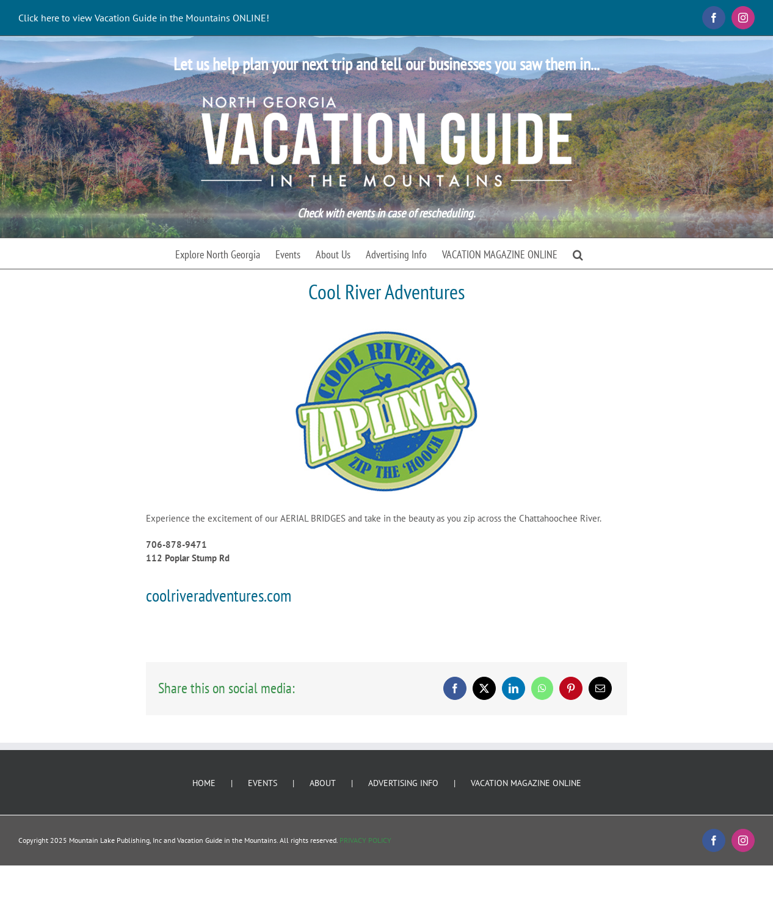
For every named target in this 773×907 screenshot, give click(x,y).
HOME (204, 783)
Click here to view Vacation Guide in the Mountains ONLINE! (143, 18)
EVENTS (262, 783)
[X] (484, 688)
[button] (578, 253)
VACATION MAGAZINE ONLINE (526, 783)
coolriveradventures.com (218, 595)
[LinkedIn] (513, 688)
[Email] (600, 688)
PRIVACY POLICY (365, 840)
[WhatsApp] (542, 688)
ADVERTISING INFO (403, 783)
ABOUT (323, 783)
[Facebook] (455, 688)
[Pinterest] (571, 688)
